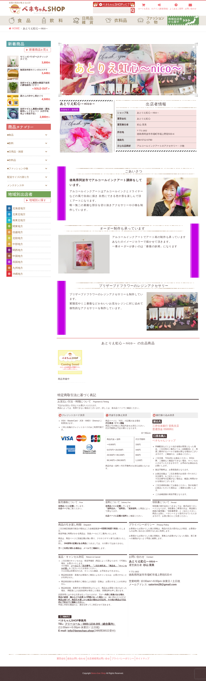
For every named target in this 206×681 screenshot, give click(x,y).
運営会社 (61, 658)
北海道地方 (15, 208)
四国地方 (14, 262)
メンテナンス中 (15, 185)
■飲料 (10, 143)
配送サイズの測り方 (18, 177)
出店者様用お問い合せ (98, 658)
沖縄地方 (14, 274)
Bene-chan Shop (98, 673)
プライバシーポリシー (123, 658)
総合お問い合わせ (76, 658)
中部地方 (14, 244)
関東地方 (14, 226)
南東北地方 (15, 220)
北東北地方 (15, 214)
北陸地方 (14, 238)
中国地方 (14, 256)
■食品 (10, 134)
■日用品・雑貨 (15, 151)
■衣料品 (11, 160)
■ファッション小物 (17, 168)
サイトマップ (142, 658)
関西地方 (14, 250)
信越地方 (14, 232)
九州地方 (14, 268)
